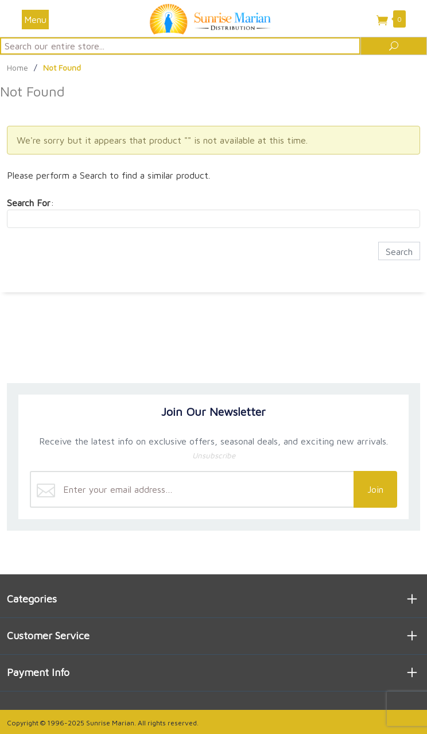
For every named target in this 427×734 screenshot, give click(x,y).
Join (375, 489)
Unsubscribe (213, 455)
